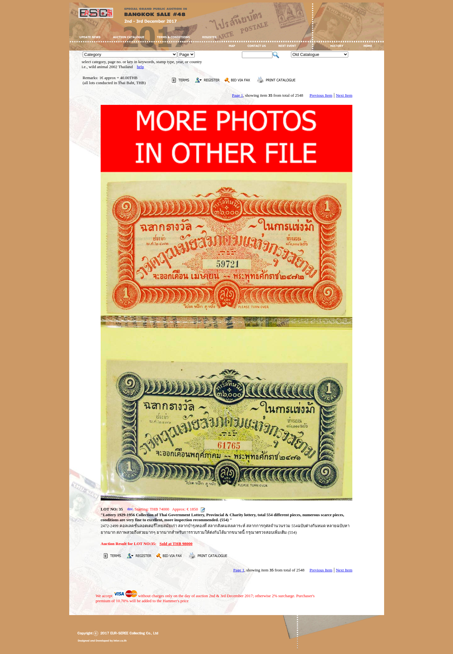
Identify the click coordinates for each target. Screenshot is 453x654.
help (140, 66)
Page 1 (237, 95)
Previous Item (321, 95)
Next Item (344, 95)
